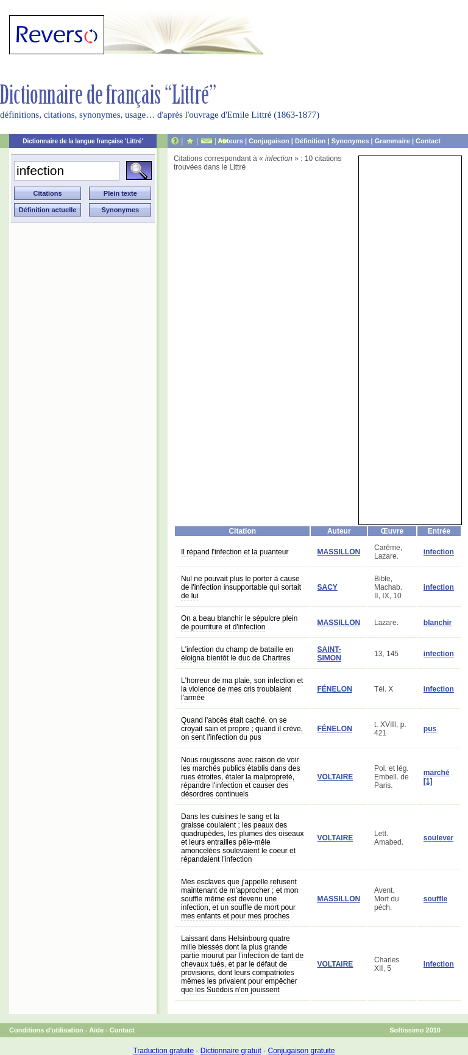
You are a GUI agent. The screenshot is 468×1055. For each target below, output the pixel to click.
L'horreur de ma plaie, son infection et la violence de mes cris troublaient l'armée (242, 689)
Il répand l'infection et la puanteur (234, 552)
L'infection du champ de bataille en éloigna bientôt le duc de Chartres (237, 653)
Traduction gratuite (163, 1050)
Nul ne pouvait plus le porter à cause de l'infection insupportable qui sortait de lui (241, 587)
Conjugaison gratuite (301, 1050)
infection (439, 552)
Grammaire (392, 141)
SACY (327, 587)
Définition (310, 141)
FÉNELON (334, 689)
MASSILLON (338, 552)
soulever (438, 838)
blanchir (438, 622)
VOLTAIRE (335, 777)
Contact (428, 141)
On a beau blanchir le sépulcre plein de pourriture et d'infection (239, 622)
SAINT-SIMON (329, 653)
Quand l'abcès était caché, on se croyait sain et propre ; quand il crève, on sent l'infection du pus (242, 729)
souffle (435, 899)
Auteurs (230, 141)
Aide (96, 1030)
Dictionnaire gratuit (230, 1050)
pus (430, 728)
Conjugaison (269, 141)
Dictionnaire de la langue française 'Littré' (83, 141)
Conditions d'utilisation (46, 1030)
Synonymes (350, 141)
